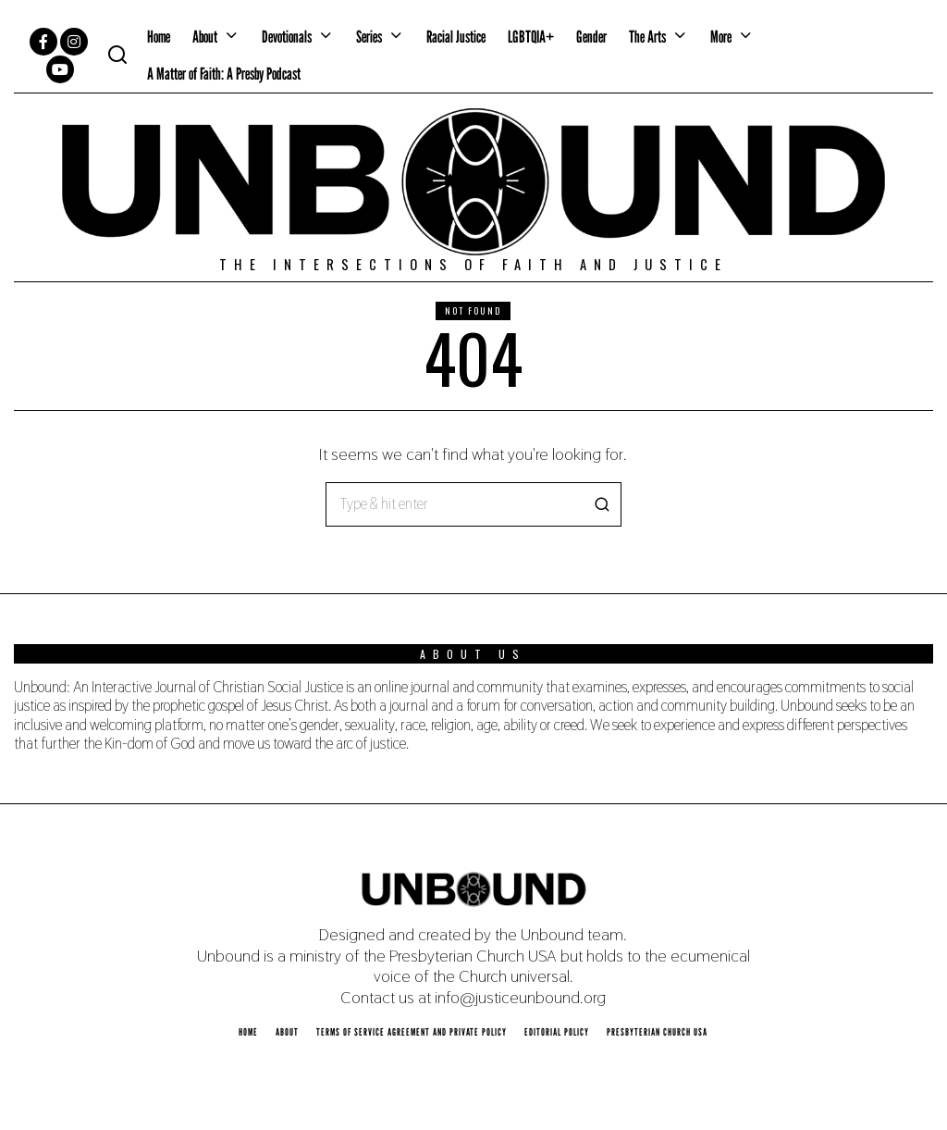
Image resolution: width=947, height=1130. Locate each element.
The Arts (647, 36)
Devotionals (287, 36)
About (204, 36)
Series (369, 36)
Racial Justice (456, 36)
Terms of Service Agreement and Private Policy (411, 1031)
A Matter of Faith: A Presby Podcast (224, 73)
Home (158, 36)
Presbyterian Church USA (657, 1031)
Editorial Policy (556, 1031)
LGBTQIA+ (531, 36)
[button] (599, 504)
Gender (591, 36)
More (721, 36)
